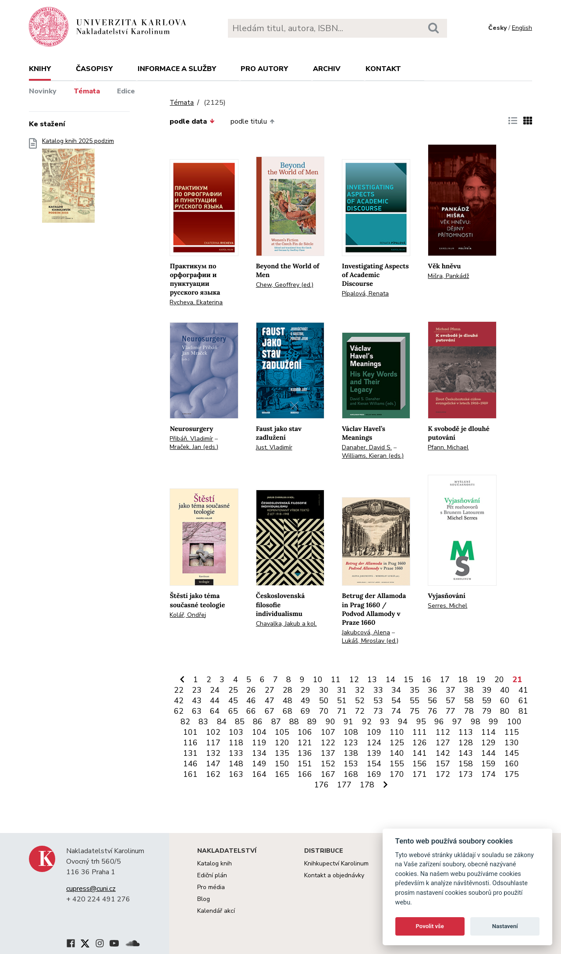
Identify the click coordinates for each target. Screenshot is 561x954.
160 (511, 763)
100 (514, 721)
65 (233, 711)
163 (236, 774)
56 (432, 700)
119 (259, 742)
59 (487, 700)
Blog (203, 899)
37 (450, 690)
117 (213, 742)
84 (222, 721)
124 (374, 742)
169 (374, 774)
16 (426, 679)
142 (443, 753)
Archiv (327, 69)
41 (523, 690)
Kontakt (383, 69)
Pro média (211, 887)
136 (305, 753)
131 (190, 753)
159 (488, 763)
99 (493, 721)
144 (488, 753)
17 (445, 679)
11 (336, 679)
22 (179, 690)
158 (465, 763)
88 (294, 721)
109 (374, 732)
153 (351, 763)
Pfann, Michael (448, 447)
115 (511, 732)
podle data (192, 121)
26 (251, 690)
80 (505, 711)
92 (367, 721)
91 (348, 721)
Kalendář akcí (216, 911)
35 (414, 690)
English (522, 28)
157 (443, 763)
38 (469, 690)
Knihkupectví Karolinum (336, 863)
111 (419, 732)
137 (328, 753)
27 (269, 690)
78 (469, 711)
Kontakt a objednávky (334, 875)
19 (481, 679)
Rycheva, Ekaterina (196, 302)
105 (282, 732)
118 (236, 742)
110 (397, 732)
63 (197, 711)
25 (233, 690)
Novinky (43, 91)
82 (185, 721)
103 (236, 732)
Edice (126, 91)
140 (397, 753)
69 (305, 711)
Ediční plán (212, 875)
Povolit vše (430, 926)
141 (419, 753)
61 (523, 700)
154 (374, 763)
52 (360, 700)
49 (305, 700)
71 (342, 711)
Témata (87, 91)
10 (318, 679)
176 (321, 785)
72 (360, 711)
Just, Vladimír (274, 447)
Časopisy (94, 69)
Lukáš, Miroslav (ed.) (370, 641)
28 (287, 690)
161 (190, 774)
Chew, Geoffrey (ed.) (284, 285)
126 (419, 742)
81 (523, 711)
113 (465, 732)
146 (190, 763)
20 (499, 679)
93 (385, 721)
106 (305, 732)
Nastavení (505, 926)
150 (282, 763)
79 (487, 711)
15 (408, 679)
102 (213, 732)
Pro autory (264, 69)
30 (324, 690)
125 (397, 742)
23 (197, 690)
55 (414, 700)
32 (360, 690)
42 (179, 700)
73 (378, 711)
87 (276, 721)
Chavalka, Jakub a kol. (286, 623)
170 (397, 774)
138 (351, 753)
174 (488, 774)
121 (305, 742)
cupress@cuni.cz (91, 888)
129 (488, 742)
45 (233, 700)
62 (179, 711)
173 (465, 774)
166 (305, 774)
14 (390, 679)
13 (372, 679)
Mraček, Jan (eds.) (194, 447)
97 (457, 721)
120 (282, 742)
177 (344, 785)
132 (213, 753)
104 (259, 732)
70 (324, 711)
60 (505, 700)
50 (324, 700)
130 (511, 742)
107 (328, 732)
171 (419, 774)
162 (213, 774)
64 (215, 711)
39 (487, 690)
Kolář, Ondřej (188, 615)
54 (396, 700)
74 (396, 711)
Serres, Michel (447, 606)
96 (439, 721)
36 (432, 690)
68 (287, 711)
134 (259, 753)
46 (251, 700)
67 (269, 711)
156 (419, 763)
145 (511, 753)
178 (367, 785)
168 (351, 774)
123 (351, 742)
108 (351, 732)
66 (251, 711)
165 (282, 774)
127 (443, 742)
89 (312, 721)
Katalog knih (214, 863)
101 (190, 732)
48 (287, 700)
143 (465, 753)
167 (328, 774)
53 (378, 700)
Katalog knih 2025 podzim (78, 183)
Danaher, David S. (367, 447)
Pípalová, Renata (365, 293)
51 (342, 700)
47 (269, 700)
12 (354, 679)
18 (463, 679)
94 (403, 721)
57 (450, 700)
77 (450, 711)
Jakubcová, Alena (366, 632)
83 (203, 721)
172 (443, 774)
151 (305, 763)
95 (421, 721)
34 (396, 690)
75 (414, 711)
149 (259, 763)
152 (328, 763)
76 (432, 711)
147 (213, 763)
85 (240, 721)
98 (475, 721)
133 (236, 753)
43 (197, 700)
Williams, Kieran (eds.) (373, 456)
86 (258, 721)
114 (488, 732)
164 (259, 774)
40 (505, 690)
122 (328, 742)
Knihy (40, 69)
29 (305, 690)
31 (342, 690)
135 (282, 753)
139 (374, 753)
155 (397, 763)
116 (190, 742)
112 (443, 732)
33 (378, 690)
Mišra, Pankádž (448, 276)
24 (215, 690)
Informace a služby (177, 69)
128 (465, 742)
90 (330, 721)
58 (469, 700)
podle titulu (252, 121)
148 (236, 763)
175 (511, 774)
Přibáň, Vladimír (191, 438)
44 (215, 700)
